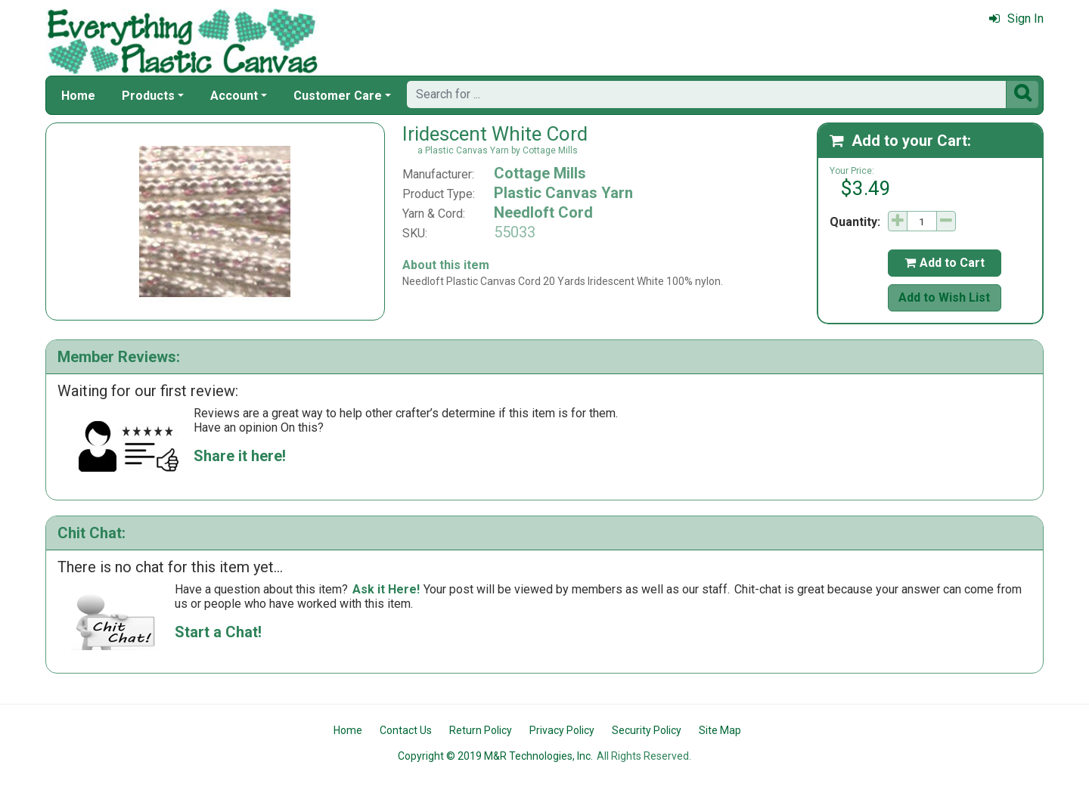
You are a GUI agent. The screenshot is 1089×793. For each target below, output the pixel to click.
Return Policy (480, 730)
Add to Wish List (944, 297)
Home (78, 95)
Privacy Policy (561, 730)
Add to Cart (944, 263)
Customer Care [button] (337, 95)
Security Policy (646, 730)
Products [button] (148, 95)
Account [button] (234, 95)
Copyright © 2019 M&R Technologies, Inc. (495, 756)
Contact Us (406, 730)
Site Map (720, 730)
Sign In (1016, 18)
